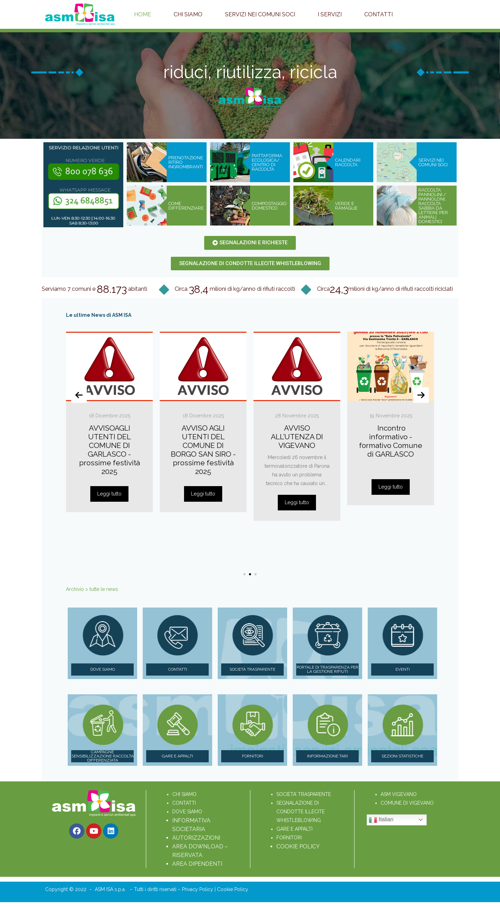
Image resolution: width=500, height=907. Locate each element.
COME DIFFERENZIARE (186, 205)
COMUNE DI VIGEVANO (407, 803)
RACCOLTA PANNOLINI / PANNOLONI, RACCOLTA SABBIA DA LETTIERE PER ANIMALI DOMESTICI (433, 206)
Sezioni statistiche (402, 756)
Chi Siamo (188, 14)
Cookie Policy (232, 889)
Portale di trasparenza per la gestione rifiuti (327, 669)
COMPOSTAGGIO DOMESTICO (269, 205)
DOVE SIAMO (187, 811)
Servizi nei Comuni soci (260, 14)
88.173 (112, 289)
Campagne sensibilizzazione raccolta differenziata (103, 756)
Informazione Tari (327, 756)
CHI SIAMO (184, 794)
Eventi (402, 669)
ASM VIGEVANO (399, 794)
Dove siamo (102, 669)
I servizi (330, 14)
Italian (381, 820)
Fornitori (252, 756)
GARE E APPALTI (294, 829)
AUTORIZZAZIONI (196, 837)
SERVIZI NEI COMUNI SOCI (433, 162)
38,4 (198, 289)
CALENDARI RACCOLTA (347, 162)
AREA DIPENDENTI (197, 864)
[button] (244, 574)
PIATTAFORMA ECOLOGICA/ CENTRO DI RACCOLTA (267, 162)
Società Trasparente (252, 669)
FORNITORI (289, 837)
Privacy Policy (198, 889)
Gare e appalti (177, 756)
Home (142, 14)
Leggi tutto (109, 494)
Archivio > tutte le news (92, 589)
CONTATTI (184, 803)
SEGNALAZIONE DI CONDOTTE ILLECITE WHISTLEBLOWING (301, 811)
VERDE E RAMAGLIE (346, 205)
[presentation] (79, 395)
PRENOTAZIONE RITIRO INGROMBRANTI (185, 162)
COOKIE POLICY (298, 846)
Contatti (378, 14)
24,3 (339, 289)
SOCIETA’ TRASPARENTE (303, 794)
